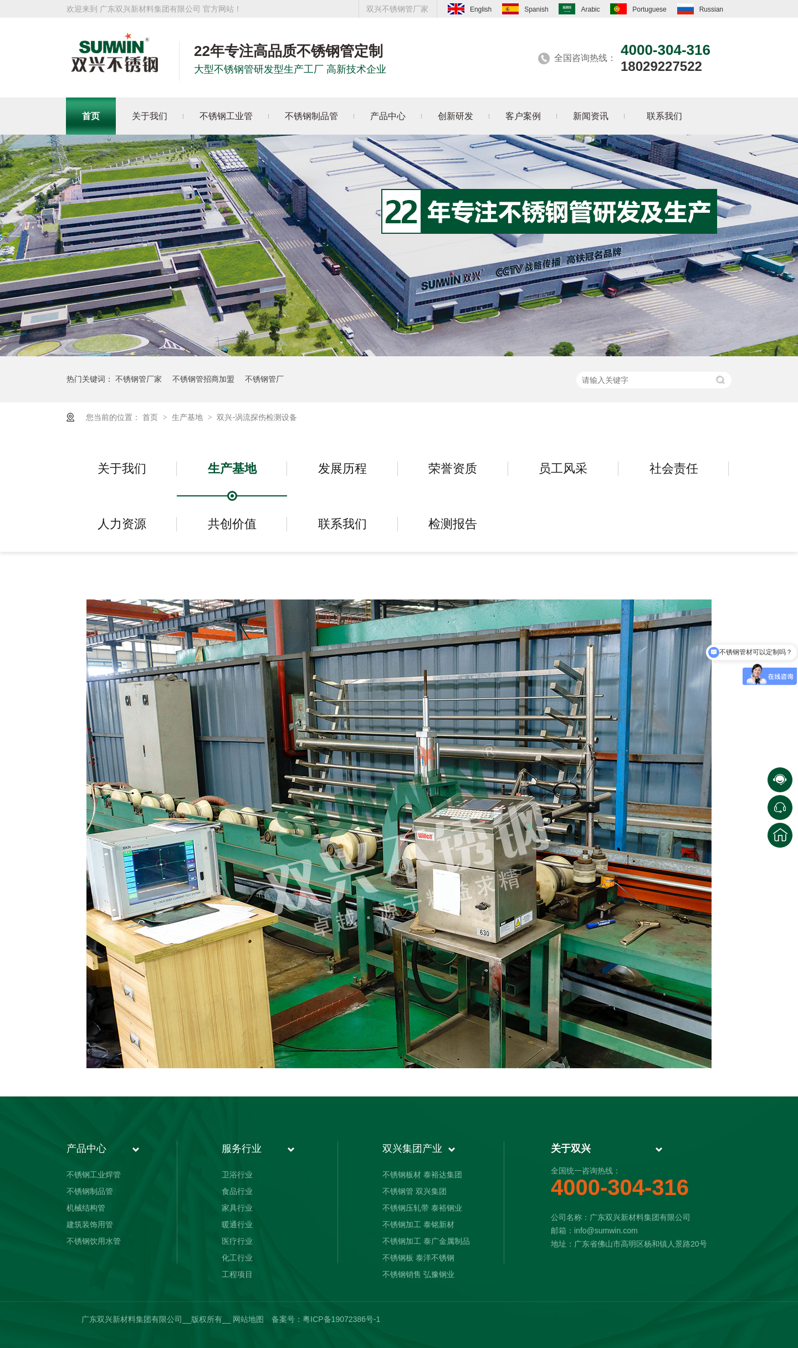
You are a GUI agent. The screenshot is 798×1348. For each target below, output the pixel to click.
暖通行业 (237, 1224)
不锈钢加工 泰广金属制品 (426, 1241)
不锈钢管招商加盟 (203, 379)
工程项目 (237, 1274)
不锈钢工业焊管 (93, 1174)
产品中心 (86, 1148)
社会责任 (673, 468)
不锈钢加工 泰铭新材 (418, 1224)
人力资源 (122, 524)
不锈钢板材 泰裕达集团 (422, 1174)
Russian (700, 8)
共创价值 (232, 524)
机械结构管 (85, 1207)
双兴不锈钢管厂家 (397, 8)
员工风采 (563, 468)
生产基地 (188, 417)
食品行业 (237, 1191)
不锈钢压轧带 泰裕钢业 (422, 1207)
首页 (151, 417)
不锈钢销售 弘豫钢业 (418, 1274)
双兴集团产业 (412, 1148)
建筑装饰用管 (89, 1224)
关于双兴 (571, 1148)
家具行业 (237, 1207)
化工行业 (237, 1257)
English (470, 8)
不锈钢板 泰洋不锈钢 (418, 1257)
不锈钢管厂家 (138, 379)
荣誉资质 (452, 468)
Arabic (579, 8)
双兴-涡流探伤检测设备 (257, 417)
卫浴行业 (237, 1174)
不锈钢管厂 (264, 379)
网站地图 (248, 1319)
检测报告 (452, 524)
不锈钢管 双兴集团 (414, 1191)
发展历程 (342, 468)
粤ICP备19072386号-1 (341, 1319)
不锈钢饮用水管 (93, 1241)
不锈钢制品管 (89, 1191)
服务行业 (242, 1148)
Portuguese (638, 8)
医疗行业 (237, 1241)
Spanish (525, 8)
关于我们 (122, 468)
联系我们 (342, 524)
